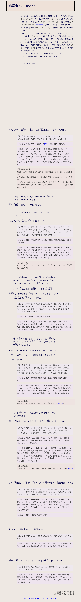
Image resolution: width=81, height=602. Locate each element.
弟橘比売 (39, 25)
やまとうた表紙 (30, 598)
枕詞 (45, 144)
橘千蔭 (60, 403)
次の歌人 (53, 598)
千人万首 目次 (42, 598)
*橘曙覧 (70, 468)
